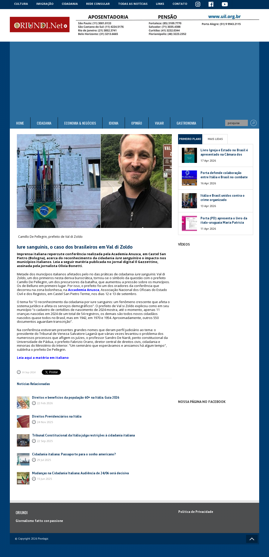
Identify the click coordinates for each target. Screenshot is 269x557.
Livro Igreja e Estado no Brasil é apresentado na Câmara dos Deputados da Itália (224, 154)
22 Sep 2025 (45, 441)
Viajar (159, 123)
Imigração (44, 4)
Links (160, 4)
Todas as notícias (133, 4)
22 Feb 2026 (45, 403)
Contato (180, 4)
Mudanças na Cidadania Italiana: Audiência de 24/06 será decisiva (80, 473)
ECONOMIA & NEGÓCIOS (80, 123)
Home (20, 123)
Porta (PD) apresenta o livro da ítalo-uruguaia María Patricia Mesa (223, 222)
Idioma (113, 123)
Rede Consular (98, 4)
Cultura (21, 4)
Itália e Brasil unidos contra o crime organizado (222, 197)
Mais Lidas (215, 139)
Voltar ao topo (252, 539)
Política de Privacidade (195, 512)
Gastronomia (186, 123)
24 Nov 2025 (45, 422)
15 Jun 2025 (44, 479)
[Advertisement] (134, 79)
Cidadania (70, 4)
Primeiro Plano (190, 139)
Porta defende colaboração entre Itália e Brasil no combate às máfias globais (224, 177)
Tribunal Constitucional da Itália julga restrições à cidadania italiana (83, 435)
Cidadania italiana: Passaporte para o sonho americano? (74, 454)
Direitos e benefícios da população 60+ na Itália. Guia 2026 (75, 397)
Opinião (136, 123)
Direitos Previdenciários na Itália (56, 416)
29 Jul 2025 (44, 460)
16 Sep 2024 (29, 372)
